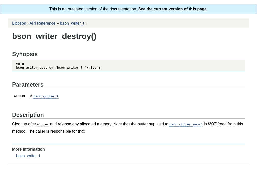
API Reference (42, 23)
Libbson (19, 23)
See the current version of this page (172, 9)
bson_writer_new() (186, 125)
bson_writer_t (72, 23)
